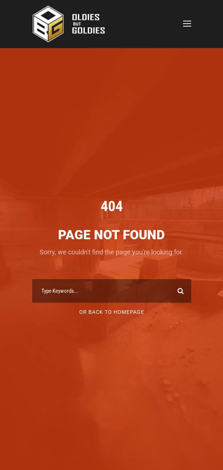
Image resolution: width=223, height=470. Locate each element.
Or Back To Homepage (111, 312)
